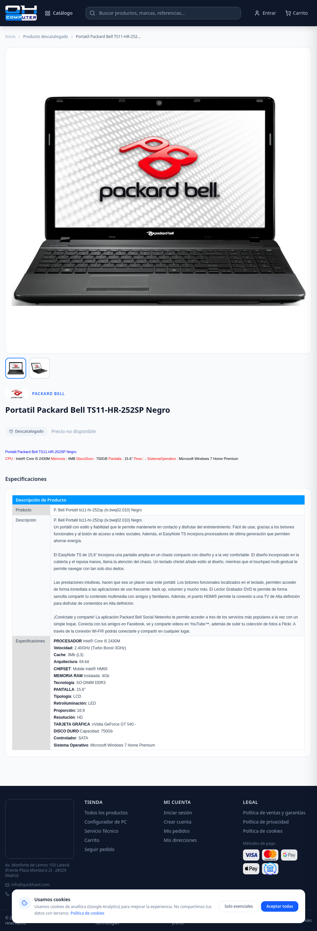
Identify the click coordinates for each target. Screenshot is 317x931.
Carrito (91, 840)
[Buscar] (92, 13)
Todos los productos (106, 812)
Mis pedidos (177, 831)
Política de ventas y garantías (274, 812)
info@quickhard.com (27, 884)
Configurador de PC (105, 822)
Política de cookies (263, 831)
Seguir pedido (99, 849)
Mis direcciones (180, 840)
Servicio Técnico (101, 831)
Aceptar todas (279, 906)
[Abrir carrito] (296, 13)
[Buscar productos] (163, 13)
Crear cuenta (177, 822)
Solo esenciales (239, 906)
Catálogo (59, 13)
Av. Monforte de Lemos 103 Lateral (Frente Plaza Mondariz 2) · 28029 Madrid (37, 870)
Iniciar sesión (178, 812)
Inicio (10, 36)
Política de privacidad (266, 822)
